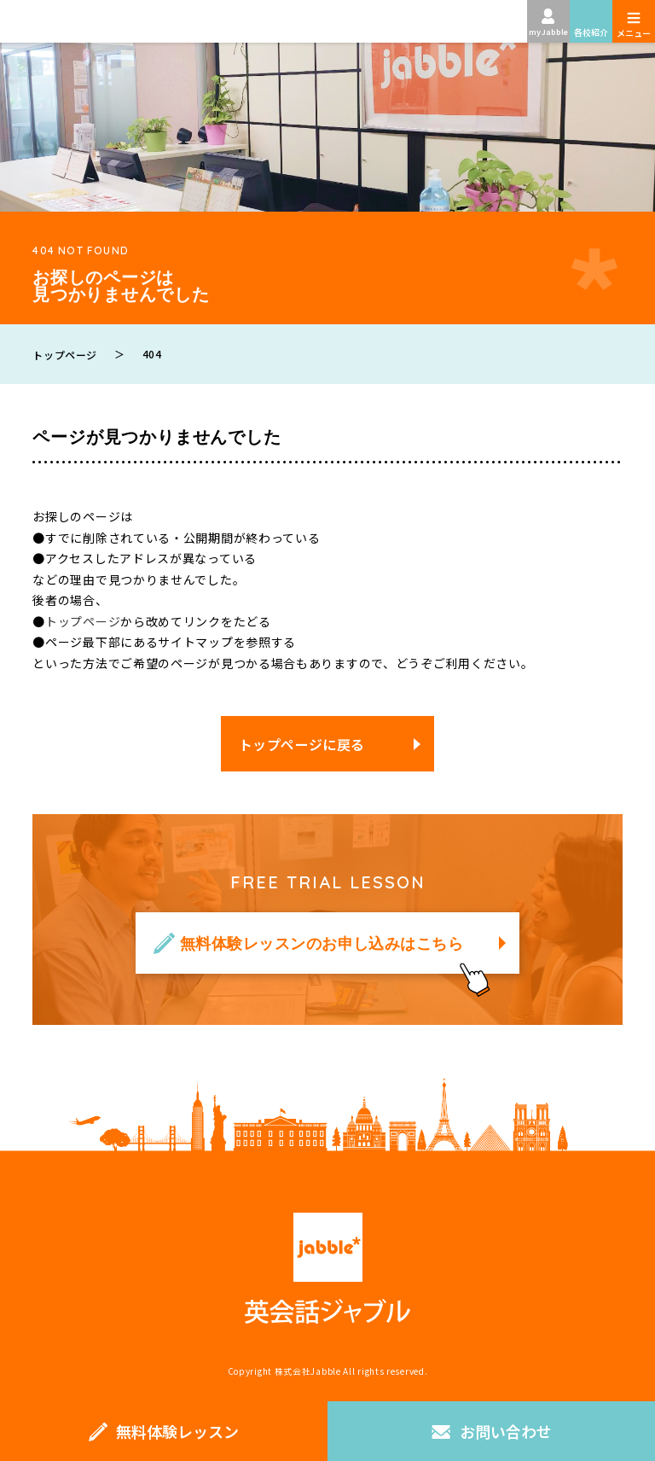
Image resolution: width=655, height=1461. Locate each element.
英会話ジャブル (327, 1268)
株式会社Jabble (308, 1371)
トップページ (82, 621)
